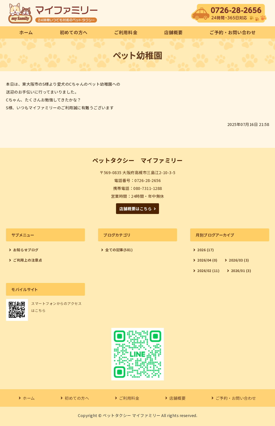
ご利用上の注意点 (27, 260)
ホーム (26, 32)
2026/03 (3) (239, 260)
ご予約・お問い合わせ (233, 32)
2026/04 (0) (207, 260)
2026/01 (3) (241, 270)
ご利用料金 (125, 32)
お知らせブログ (26, 249)
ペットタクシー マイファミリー (132, 415)
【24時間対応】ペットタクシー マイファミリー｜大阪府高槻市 (53, 13)
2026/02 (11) (208, 270)
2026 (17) (205, 249)
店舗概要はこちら (135, 208)
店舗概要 (173, 32)
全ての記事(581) (119, 249)
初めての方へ (74, 32)
